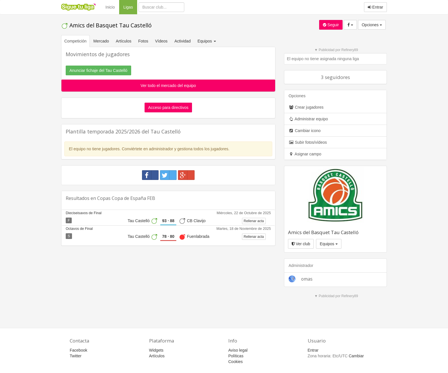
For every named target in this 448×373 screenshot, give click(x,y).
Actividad (182, 41)
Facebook (78, 350)
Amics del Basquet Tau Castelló (106, 25)
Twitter (75, 356)
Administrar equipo (308, 119)
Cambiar (356, 356)
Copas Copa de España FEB (126, 198)
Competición (75, 41)
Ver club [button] (301, 244)
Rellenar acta (254, 221)
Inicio (110, 7)
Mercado (101, 41)
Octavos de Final (79, 229)
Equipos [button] (207, 41)
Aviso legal (237, 350)
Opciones (372, 25)
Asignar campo (305, 154)
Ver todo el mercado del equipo (168, 85)
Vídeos (161, 41)
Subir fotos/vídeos (308, 142)
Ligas (130, 6)
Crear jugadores (306, 107)
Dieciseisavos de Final (83, 213)
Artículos (123, 41)
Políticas (235, 356)
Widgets (156, 350)
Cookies (235, 361)
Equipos (328, 244)
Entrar (375, 7)
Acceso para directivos (168, 107)
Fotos (143, 41)
